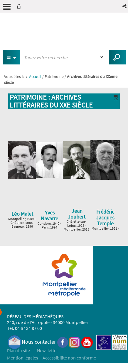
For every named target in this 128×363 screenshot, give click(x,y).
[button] (125, 6)
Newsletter (47, 350)
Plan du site (18, 350)
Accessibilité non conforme (69, 358)
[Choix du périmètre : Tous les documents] (11, 57)
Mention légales (22, 358)
